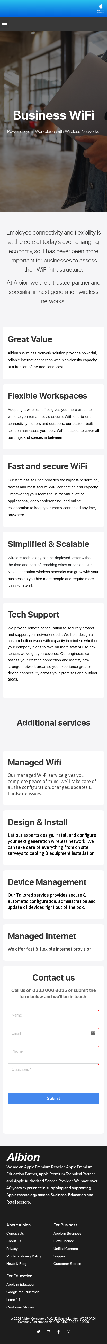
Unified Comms (65, 1248)
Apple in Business (67, 1233)
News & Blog (16, 1263)
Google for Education (22, 1291)
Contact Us (15, 1233)
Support (60, 1256)
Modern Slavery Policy (23, 1256)
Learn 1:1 (13, 1299)
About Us (13, 1240)
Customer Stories (67, 1263)
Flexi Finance (63, 1240)
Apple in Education (20, 1284)
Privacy (12, 1248)
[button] (4, 24)
